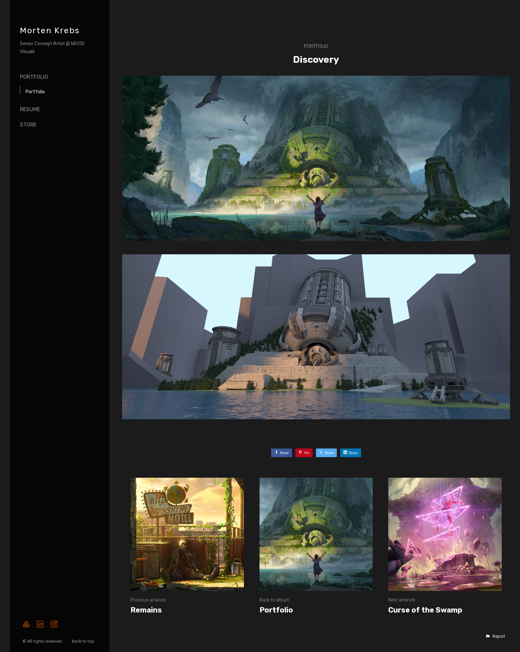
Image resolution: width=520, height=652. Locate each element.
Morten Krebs (50, 30)
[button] (495, 636)
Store (28, 125)
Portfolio (34, 77)
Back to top (83, 641)
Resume (30, 109)
